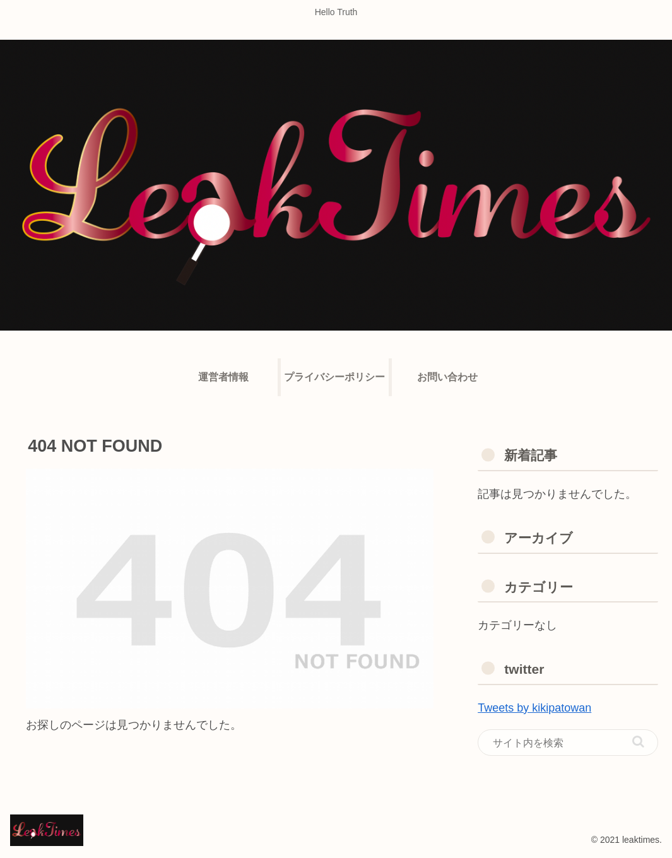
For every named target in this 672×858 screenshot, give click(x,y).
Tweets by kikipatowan (534, 708)
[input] (568, 742)
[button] (638, 741)
